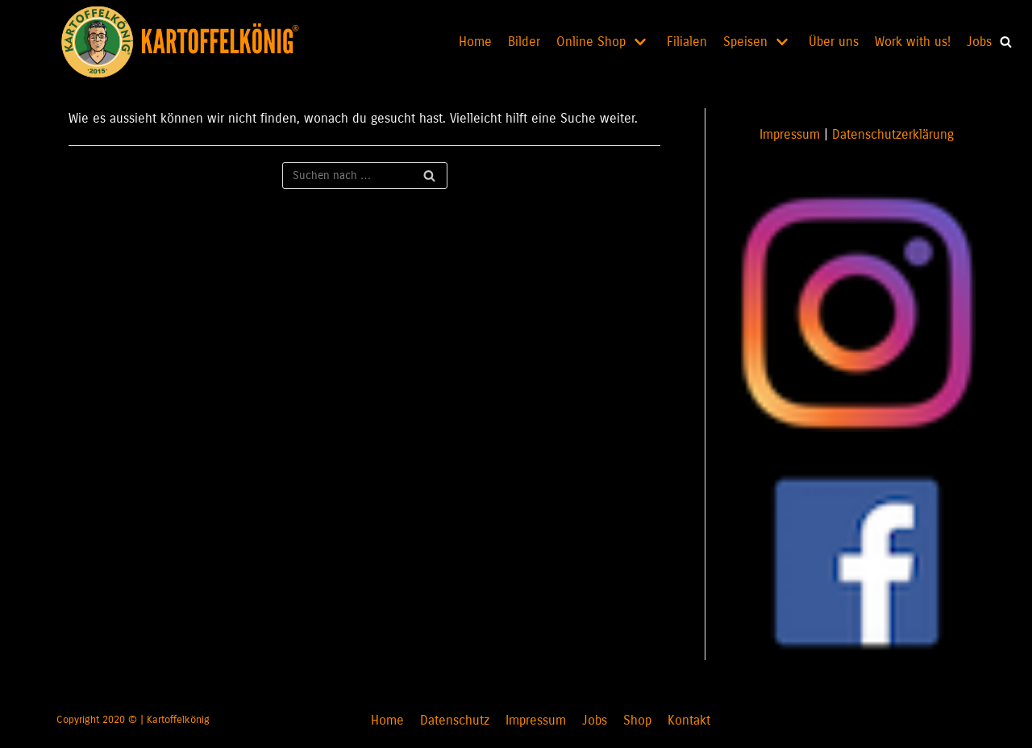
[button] (1006, 42)
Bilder (524, 41)
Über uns (834, 41)
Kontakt (689, 720)
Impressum (789, 134)
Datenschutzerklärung (893, 134)
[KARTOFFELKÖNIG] (191, 41)
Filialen (687, 41)
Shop (637, 720)
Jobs (979, 41)
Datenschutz (454, 720)
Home (475, 41)
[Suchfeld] (364, 175)
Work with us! (913, 41)
